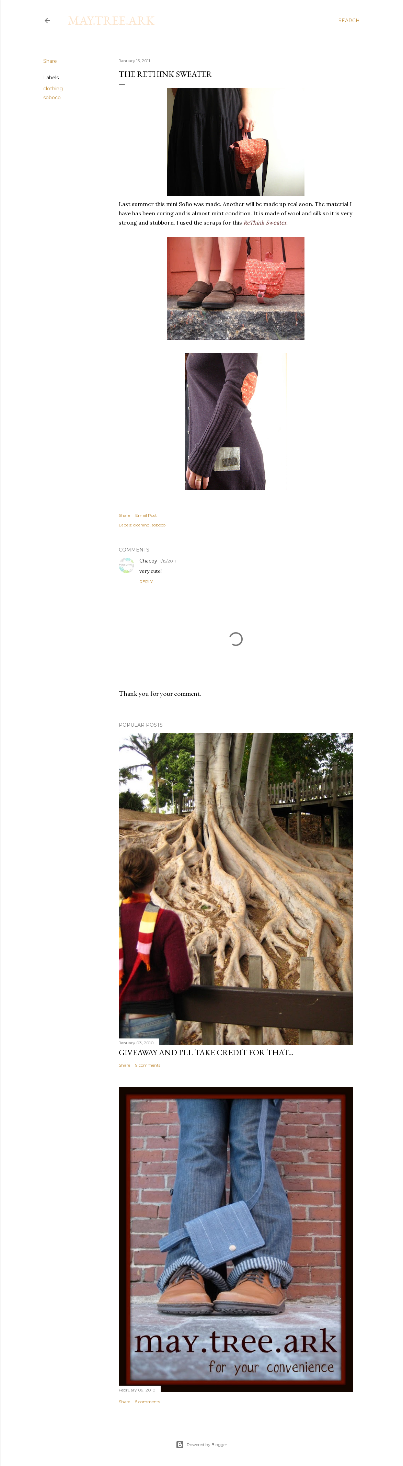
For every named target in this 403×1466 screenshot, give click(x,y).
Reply (146, 581)
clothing (53, 89)
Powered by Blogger (201, 1445)
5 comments (147, 1401)
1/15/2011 (168, 561)
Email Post (146, 515)
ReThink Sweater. (265, 222)
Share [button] (50, 61)
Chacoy (148, 561)
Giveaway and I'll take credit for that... (206, 1052)
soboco (52, 97)
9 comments (147, 1065)
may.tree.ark (111, 20)
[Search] (349, 20)
